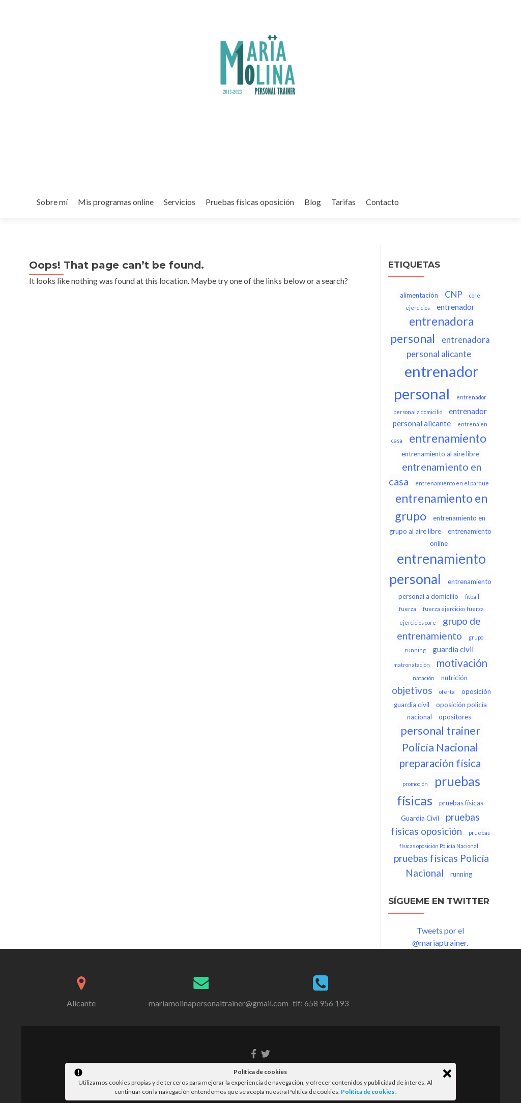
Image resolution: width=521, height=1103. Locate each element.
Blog (312, 202)
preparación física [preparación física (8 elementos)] (440, 763)
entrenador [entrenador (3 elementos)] (456, 306)
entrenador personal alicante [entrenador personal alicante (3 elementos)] (440, 417)
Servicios (179, 202)
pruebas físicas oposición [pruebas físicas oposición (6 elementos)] (435, 824)
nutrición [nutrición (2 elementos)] (454, 678)
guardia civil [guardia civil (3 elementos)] (453, 649)
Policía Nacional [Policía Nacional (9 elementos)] (440, 747)
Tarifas (343, 202)
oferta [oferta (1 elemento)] (447, 691)
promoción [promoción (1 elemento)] (415, 783)
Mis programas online (116, 202)
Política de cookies (368, 1091)
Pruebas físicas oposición (250, 202)
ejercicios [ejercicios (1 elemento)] (418, 307)
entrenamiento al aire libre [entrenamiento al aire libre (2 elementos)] (440, 454)
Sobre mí (52, 202)
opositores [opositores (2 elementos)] (455, 717)
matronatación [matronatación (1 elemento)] (411, 664)
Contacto (382, 202)
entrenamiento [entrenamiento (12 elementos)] (447, 438)
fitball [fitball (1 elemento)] (472, 596)
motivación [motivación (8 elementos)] (462, 663)
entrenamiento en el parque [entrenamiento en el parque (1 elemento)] (452, 483)
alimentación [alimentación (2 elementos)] (419, 295)
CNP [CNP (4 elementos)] (453, 294)
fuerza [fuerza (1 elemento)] (407, 608)
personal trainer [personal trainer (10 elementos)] (440, 730)
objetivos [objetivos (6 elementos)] (412, 690)
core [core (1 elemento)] (474, 295)
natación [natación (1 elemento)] (424, 678)
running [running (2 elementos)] (461, 874)
